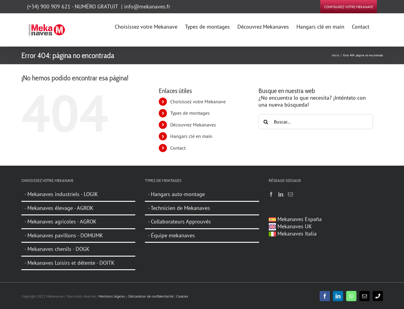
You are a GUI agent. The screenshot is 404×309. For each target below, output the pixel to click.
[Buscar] (266, 121)
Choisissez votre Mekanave (198, 101)
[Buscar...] (315, 121)
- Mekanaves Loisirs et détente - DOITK (69, 262)
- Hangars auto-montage (176, 194)
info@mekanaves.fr (147, 6)
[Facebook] (271, 194)
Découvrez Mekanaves (193, 125)
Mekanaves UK (290, 226)
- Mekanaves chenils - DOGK (56, 248)
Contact (178, 148)
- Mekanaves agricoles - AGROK (60, 221)
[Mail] (290, 194)
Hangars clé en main (191, 136)
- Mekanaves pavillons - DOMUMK (63, 235)
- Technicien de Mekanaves (179, 207)
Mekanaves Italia (293, 233)
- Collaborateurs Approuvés (179, 221)
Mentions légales (112, 296)
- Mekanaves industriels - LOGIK (61, 194)
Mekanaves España (295, 219)
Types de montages (190, 113)
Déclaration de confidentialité (151, 296)
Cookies (182, 296)
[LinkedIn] (280, 194)
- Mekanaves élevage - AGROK (58, 207)
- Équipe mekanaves (171, 235)
